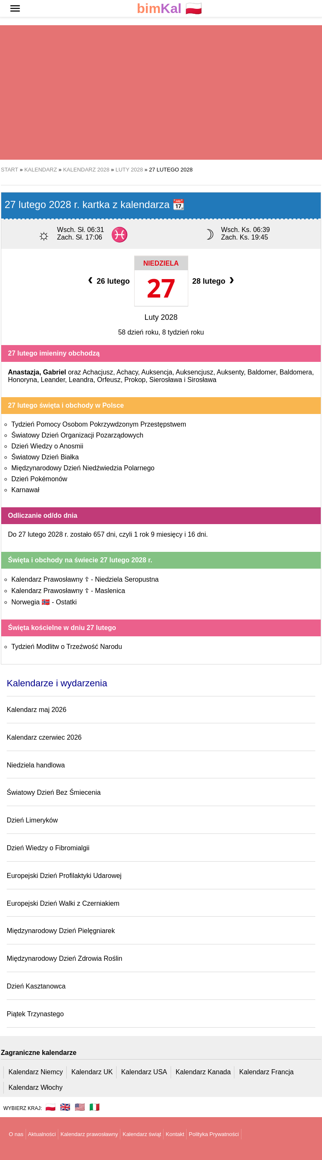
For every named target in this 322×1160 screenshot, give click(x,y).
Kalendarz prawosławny (89, 1134)
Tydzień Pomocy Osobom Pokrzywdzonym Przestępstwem (98, 424)
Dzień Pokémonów (39, 478)
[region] (161, 92)
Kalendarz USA (144, 1072)
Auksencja (156, 372)
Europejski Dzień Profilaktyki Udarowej (64, 875)
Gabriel (54, 372)
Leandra (81, 379)
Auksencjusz (194, 372)
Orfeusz (109, 379)
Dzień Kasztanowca (36, 986)
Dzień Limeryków (32, 820)
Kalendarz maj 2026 (36, 709)
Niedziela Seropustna (126, 579)
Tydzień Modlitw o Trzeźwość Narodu (66, 646)
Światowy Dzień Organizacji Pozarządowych (77, 435)
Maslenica (110, 590)
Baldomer (261, 372)
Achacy (127, 372)
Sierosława (165, 379)
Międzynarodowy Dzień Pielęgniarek (61, 930)
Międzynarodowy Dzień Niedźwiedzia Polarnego (83, 468)
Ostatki (66, 602)
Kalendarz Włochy (35, 1087)
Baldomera (296, 372)
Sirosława (201, 379)
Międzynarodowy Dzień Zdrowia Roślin (64, 958)
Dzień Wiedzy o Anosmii (47, 446)
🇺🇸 (80, 1107)
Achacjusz (98, 372)
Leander (53, 379)
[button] (15, 8)
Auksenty (230, 372)
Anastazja (23, 372)
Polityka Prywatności (214, 1134)
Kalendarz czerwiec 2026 (44, 737)
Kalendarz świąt (141, 1134)
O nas (16, 1134)
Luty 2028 (160, 317)
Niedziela (161, 263)
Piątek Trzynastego (35, 1014)
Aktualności (42, 1134)
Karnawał (25, 489)
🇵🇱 (169, 9)
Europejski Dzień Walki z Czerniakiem (63, 903)
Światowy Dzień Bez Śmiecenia (54, 792)
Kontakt (175, 1134)
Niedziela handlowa (36, 765)
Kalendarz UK (92, 1072)
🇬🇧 (65, 1107)
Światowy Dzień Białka (45, 457)
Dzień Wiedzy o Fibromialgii (48, 848)
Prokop (135, 379)
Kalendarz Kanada (203, 1072)
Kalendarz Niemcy (35, 1072)
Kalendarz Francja (266, 1072)
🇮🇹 (94, 1107)
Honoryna (22, 379)
